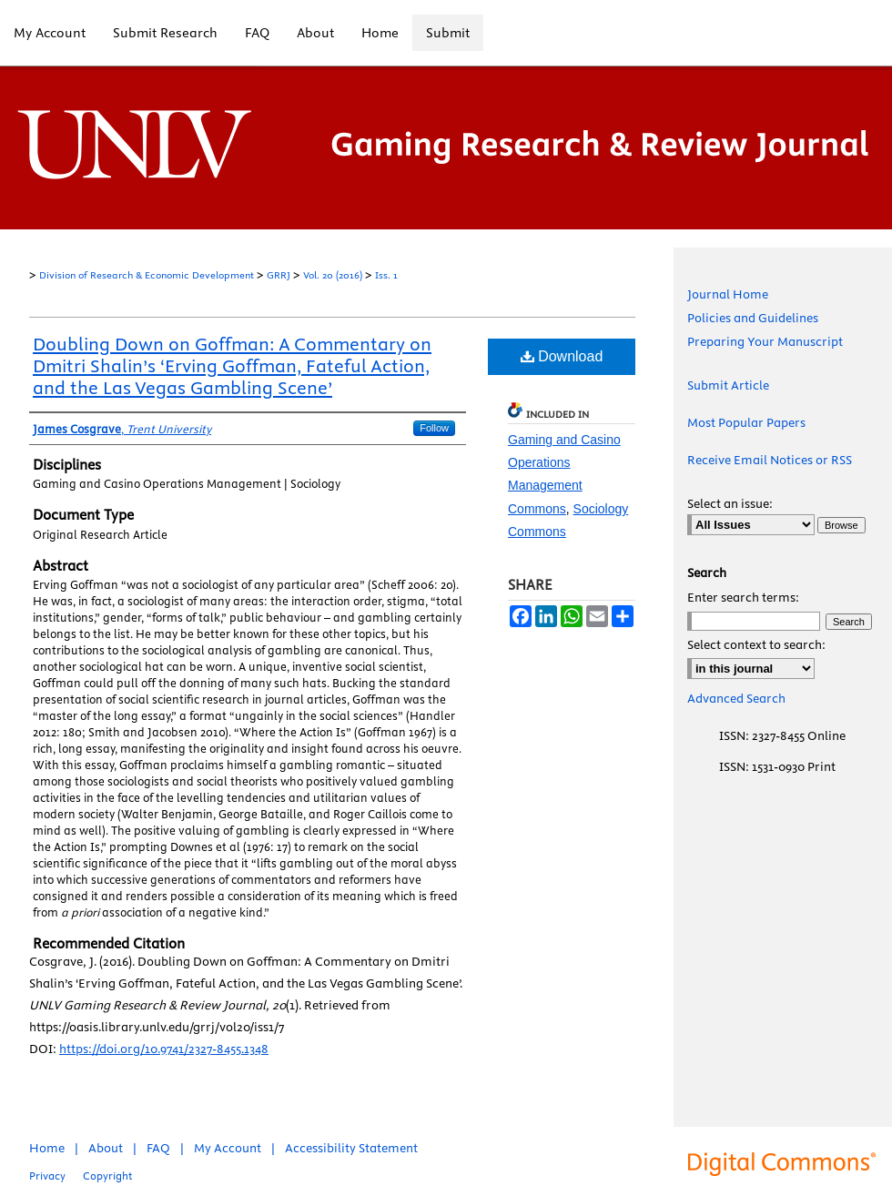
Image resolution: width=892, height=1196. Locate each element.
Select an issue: (730, 503)
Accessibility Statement (351, 1148)
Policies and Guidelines (752, 317)
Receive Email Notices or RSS (769, 459)
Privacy (47, 1175)
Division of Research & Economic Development (146, 275)
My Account (227, 1148)
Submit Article (728, 385)
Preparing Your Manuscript (765, 341)
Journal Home (727, 294)
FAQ (158, 1148)
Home (47, 1148)
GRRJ (278, 275)
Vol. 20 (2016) (332, 275)
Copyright (107, 1175)
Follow (434, 427)
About (105, 1148)
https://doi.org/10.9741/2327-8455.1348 (164, 1048)
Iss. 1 (386, 275)
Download (562, 356)
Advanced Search (736, 698)
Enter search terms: (743, 597)
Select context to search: (756, 644)
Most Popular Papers (746, 422)
